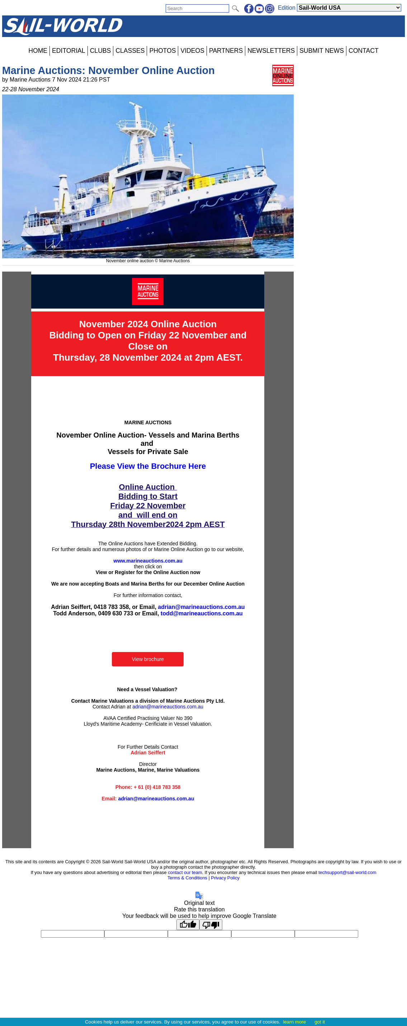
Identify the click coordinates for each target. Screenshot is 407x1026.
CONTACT (364, 50)
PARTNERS (226, 50)
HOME (37, 50)
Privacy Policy (225, 878)
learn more (294, 1022)
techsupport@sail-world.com (347, 872)
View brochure (148, 659)
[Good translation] (187, 924)
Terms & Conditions (187, 878)
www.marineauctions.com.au (147, 561)
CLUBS (100, 50)
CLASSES (130, 50)
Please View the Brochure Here (148, 466)
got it (319, 1022)
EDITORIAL (68, 50)
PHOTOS (162, 50)
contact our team (185, 872)
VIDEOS (192, 50)
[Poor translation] (210, 924)
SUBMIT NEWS (321, 50)
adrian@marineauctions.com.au (201, 607)
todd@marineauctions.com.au (202, 613)
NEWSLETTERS (271, 50)
